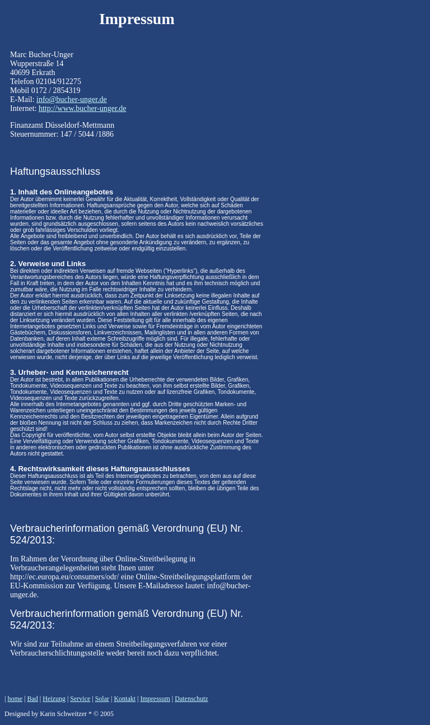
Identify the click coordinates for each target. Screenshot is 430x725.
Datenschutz (191, 699)
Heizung (54, 699)
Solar (102, 699)
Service (80, 699)
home (14, 699)
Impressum (155, 699)
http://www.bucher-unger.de (83, 108)
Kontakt (124, 699)
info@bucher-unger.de (71, 99)
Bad (32, 699)
